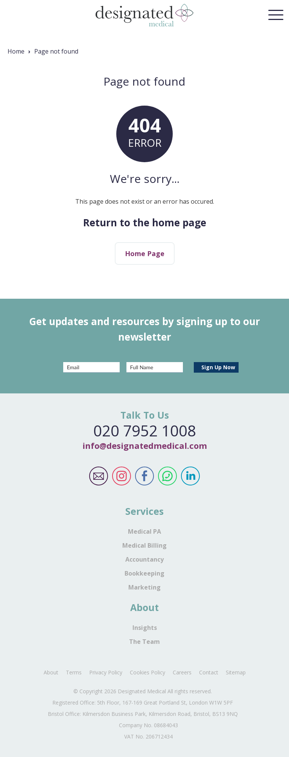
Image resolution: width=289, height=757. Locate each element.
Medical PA (144, 531)
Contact (208, 672)
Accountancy (144, 559)
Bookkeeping (144, 573)
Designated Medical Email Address (98, 476)
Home (16, 51)
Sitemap (236, 672)
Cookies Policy (147, 672)
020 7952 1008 (144, 430)
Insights (144, 627)
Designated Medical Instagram (121, 476)
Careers (182, 672)
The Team (144, 641)
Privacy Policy (105, 672)
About (51, 672)
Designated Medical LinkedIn (190, 476)
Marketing (144, 587)
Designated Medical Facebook (144, 476)
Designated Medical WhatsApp (167, 476)
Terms (74, 672)
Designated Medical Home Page (144, 15)
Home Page (144, 253)
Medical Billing (144, 545)
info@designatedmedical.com (144, 445)
